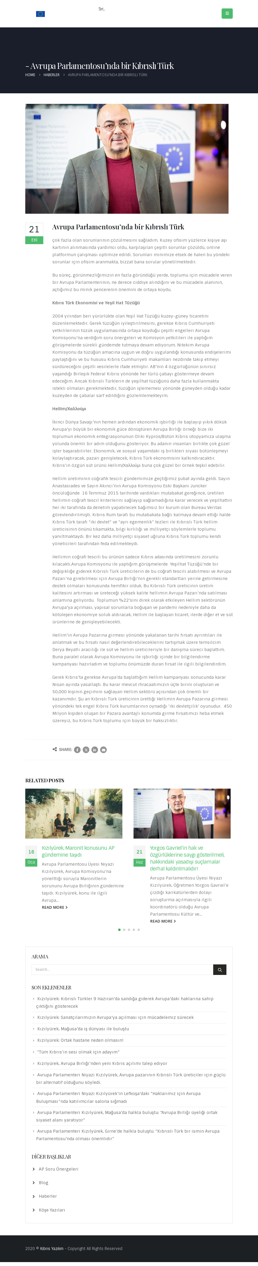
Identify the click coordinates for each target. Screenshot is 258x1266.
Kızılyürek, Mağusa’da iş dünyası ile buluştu (83, 1032)
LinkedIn (94, 749)
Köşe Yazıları (52, 1213)
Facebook (77, 749)
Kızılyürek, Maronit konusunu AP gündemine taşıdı (78, 851)
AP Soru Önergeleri (58, 1173)
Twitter (86, 749)
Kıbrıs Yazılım (51, 1252)
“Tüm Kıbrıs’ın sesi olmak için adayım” (78, 1055)
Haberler (48, 1200)
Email (103, 749)
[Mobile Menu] (227, 13)
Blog (43, 1186)
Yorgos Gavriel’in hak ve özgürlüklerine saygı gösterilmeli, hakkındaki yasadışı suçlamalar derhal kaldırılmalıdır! (187, 858)
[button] (119, 933)
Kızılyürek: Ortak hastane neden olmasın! (80, 1044)
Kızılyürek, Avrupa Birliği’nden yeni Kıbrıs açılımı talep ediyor (102, 1067)
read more (55, 907)
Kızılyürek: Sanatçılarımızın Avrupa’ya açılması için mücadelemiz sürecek (115, 1021)
